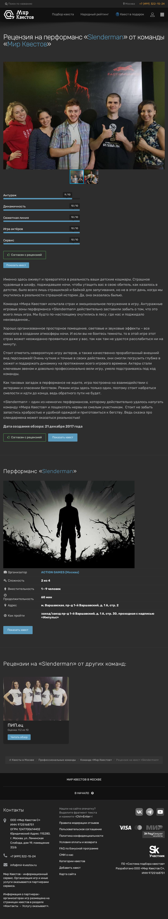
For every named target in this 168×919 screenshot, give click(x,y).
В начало (84, 793)
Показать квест (16, 265)
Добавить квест (70, 867)
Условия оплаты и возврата (78, 842)
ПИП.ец (15, 725)
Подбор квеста (63, 14)
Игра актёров (13, 229)
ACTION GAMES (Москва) (60, 572)
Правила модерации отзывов (79, 822)
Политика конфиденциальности (81, 835)
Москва (129, 3)
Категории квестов (72, 861)
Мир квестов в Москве (84, 779)
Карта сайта (67, 874)
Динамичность (14, 206)
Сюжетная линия (16, 218)
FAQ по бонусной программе (78, 848)
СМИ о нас (66, 854)
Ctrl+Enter (83, 816)
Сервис (8, 240)
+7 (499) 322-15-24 (152, 3)
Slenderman (105, 37)
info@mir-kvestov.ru (23, 865)
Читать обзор (19, 737)
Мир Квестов (27, 44)
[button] (160, 65)
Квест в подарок (129, 14)
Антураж (9, 195)
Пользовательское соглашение (80, 829)
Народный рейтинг (94, 14)
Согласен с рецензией (24, 254)
